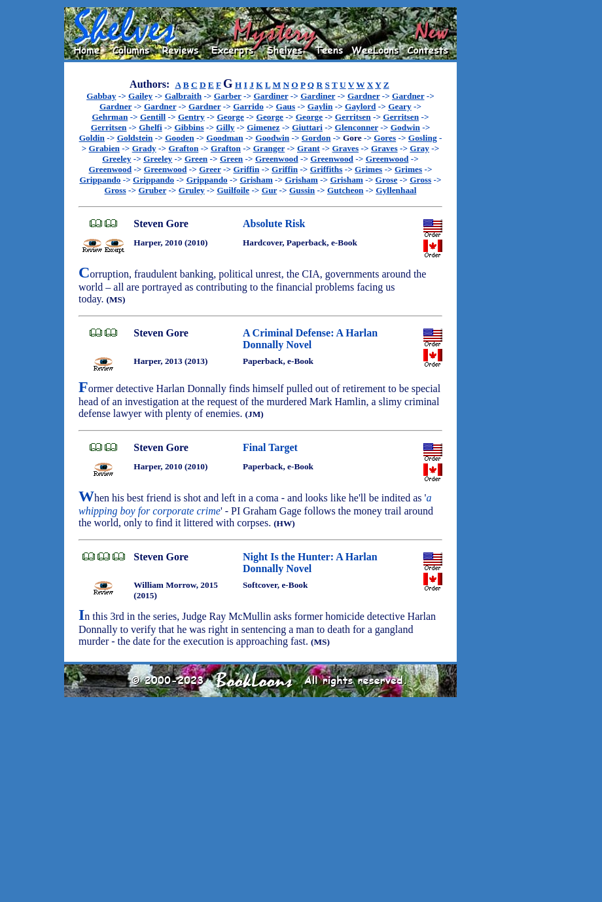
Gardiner (270, 96)
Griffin (246, 169)
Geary (400, 106)
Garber (227, 96)
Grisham (255, 180)
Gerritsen (353, 117)
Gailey (140, 96)
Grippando (99, 180)
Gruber (152, 190)
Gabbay (101, 96)
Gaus (286, 106)
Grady (144, 148)
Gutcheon (345, 190)
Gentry (191, 117)
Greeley (116, 159)
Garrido (248, 106)
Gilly (225, 127)
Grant (308, 148)
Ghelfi (150, 127)
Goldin (92, 138)
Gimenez (263, 127)
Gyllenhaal (396, 190)
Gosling (422, 138)
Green (196, 159)
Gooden (179, 138)
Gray (419, 148)
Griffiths (326, 169)
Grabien (104, 148)
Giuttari (307, 127)
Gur (269, 190)
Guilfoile (233, 190)
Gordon (316, 138)
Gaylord (360, 106)
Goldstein (135, 138)
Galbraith (183, 96)
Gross (420, 180)
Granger (269, 148)
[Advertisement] (498, 203)
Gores (385, 138)
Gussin (302, 190)
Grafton (183, 148)
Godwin (405, 127)
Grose (387, 180)
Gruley (192, 190)
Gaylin (320, 106)
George (230, 117)
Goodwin (272, 138)
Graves (345, 148)
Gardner (363, 96)
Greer (210, 169)
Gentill (153, 117)
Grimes (368, 169)
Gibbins (189, 127)
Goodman (224, 138)
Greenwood (276, 159)
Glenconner (356, 127)
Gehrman (110, 117)
